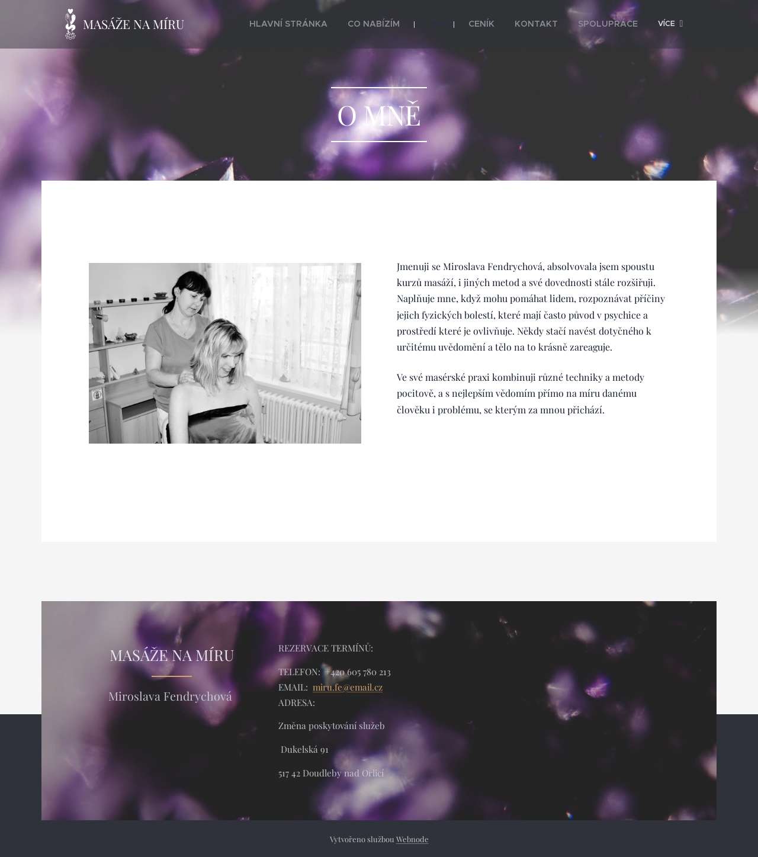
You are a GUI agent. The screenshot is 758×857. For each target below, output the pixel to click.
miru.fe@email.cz (348, 686)
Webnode (412, 839)
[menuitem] (328, 24)
